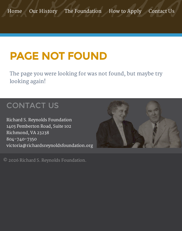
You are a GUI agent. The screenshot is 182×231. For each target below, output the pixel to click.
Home (14, 11)
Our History (43, 11)
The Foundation (83, 11)
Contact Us (162, 11)
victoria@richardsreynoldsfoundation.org (49, 145)
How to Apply (125, 11)
